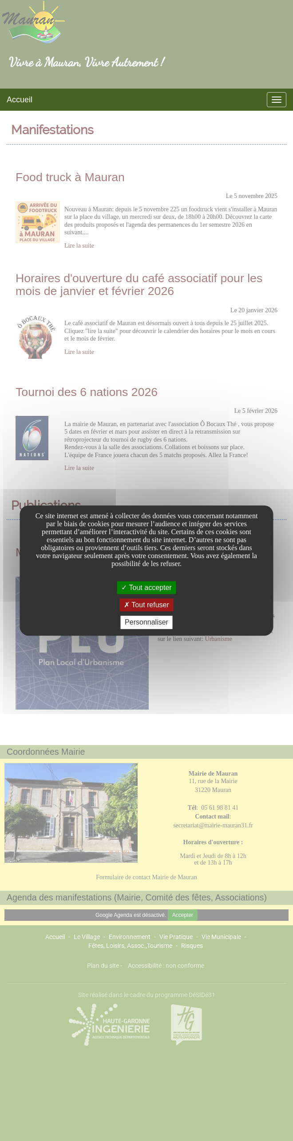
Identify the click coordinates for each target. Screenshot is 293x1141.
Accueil (19, 99)
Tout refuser (146, 605)
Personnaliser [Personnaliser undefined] (146, 622)
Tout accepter (146, 587)
